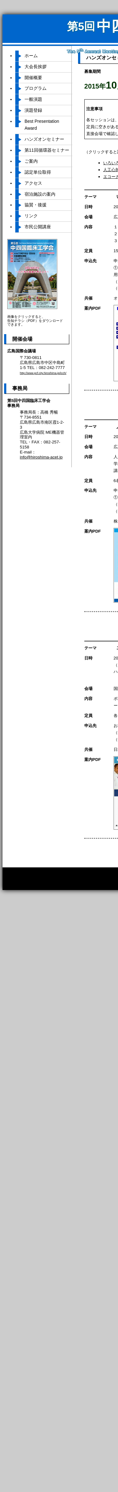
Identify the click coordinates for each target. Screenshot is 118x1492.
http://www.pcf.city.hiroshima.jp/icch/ (43, 373)
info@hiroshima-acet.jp (41, 457)
